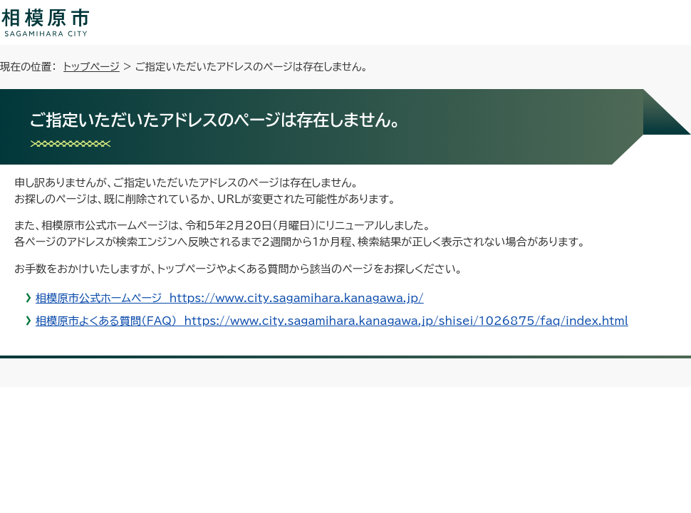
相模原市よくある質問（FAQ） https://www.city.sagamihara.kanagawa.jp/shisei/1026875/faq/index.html (332, 321)
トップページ (91, 66)
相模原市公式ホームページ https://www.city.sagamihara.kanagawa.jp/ (230, 298)
